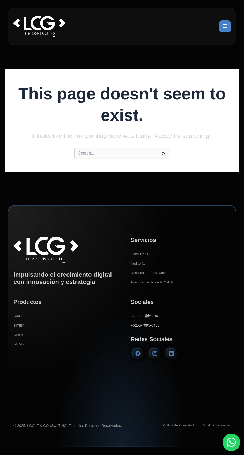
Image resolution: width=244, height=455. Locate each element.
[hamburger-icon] (225, 26)
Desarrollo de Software (149, 273)
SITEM (19, 325)
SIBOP (19, 335)
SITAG (18, 344)
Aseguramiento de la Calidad (154, 282)
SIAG (17, 316)
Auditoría (138, 263)
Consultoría (140, 254)
